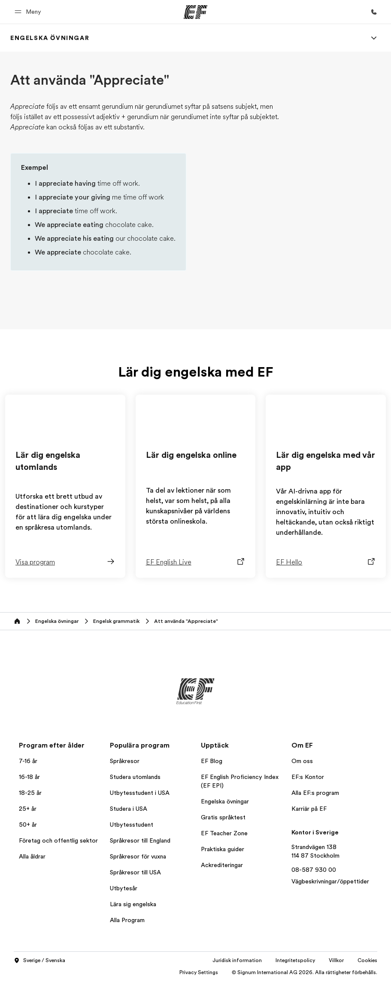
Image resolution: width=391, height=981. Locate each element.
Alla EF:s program (315, 792)
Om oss (302, 760)
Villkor (336, 960)
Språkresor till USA (135, 872)
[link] (49, 37)
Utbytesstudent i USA (140, 792)
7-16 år (28, 760)
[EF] (195, 12)
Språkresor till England (140, 840)
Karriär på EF (309, 808)
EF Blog (211, 760)
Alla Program (127, 920)
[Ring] (373, 12)
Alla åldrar (32, 856)
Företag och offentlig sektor (58, 840)
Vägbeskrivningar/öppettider (330, 881)
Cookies (367, 960)
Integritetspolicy (295, 960)
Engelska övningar (225, 801)
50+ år (28, 824)
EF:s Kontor (307, 776)
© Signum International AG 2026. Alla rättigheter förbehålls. (304, 972)
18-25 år (30, 792)
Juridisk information (237, 960)
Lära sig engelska (133, 904)
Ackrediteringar (222, 864)
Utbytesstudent (131, 824)
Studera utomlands (135, 776)
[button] (29, 12)
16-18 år (29, 776)
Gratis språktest (223, 817)
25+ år (27, 808)
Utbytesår (123, 888)
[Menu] (374, 38)
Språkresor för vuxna (138, 856)
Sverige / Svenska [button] (39, 960)
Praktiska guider (222, 849)
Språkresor (124, 760)
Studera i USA (128, 808)
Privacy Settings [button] (198, 972)
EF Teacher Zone (224, 833)
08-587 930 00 (313, 869)
